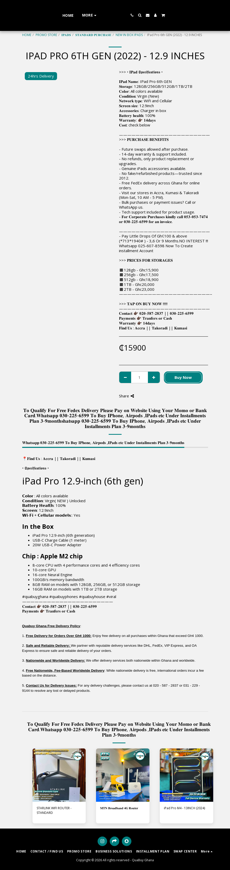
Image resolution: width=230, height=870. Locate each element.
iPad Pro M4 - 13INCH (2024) (184, 808)
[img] (59, 775)
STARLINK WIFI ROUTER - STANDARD (54, 810)
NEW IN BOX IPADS (129, 35)
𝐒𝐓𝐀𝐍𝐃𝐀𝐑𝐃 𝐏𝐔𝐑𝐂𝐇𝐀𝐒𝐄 (93, 35)
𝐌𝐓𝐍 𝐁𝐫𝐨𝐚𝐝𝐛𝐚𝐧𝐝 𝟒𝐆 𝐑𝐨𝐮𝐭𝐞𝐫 (119, 808)
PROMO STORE (46, 35)
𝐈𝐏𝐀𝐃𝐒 (66, 35)
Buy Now (183, 377)
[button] (146, 15)
